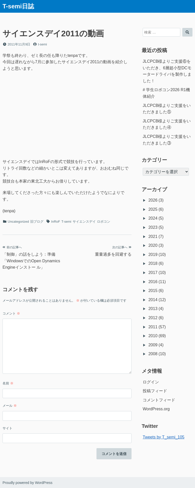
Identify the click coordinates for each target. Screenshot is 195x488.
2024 (152, 218)
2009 (152, 345)
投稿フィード (155, 391)
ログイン (151, 382)
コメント (11, 313)
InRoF (55, 221)
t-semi (42, 44)
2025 (152, 209)
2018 (152, 263)
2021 (152, 236)
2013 (152, 308)
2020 (152, 245)
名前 (8, 383)
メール (10, 406)
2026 (152, 200)
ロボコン (103, 221)
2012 (152, 318)
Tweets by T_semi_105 (163, 437)
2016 (152, 282)
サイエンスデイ (84, 221)
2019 (152, 254)
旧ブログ (36, 221)
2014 (152, 300)
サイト (7, 428)
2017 (152, 272)
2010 (152, 336)
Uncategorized (18, 221)
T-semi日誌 (18, 6)
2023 (152, 227)
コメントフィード (159, 400)
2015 (152, 290)
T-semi (66, 221)
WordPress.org (156, 409)
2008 (152, 354)
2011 (152, 327)
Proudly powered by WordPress (28, 483)
